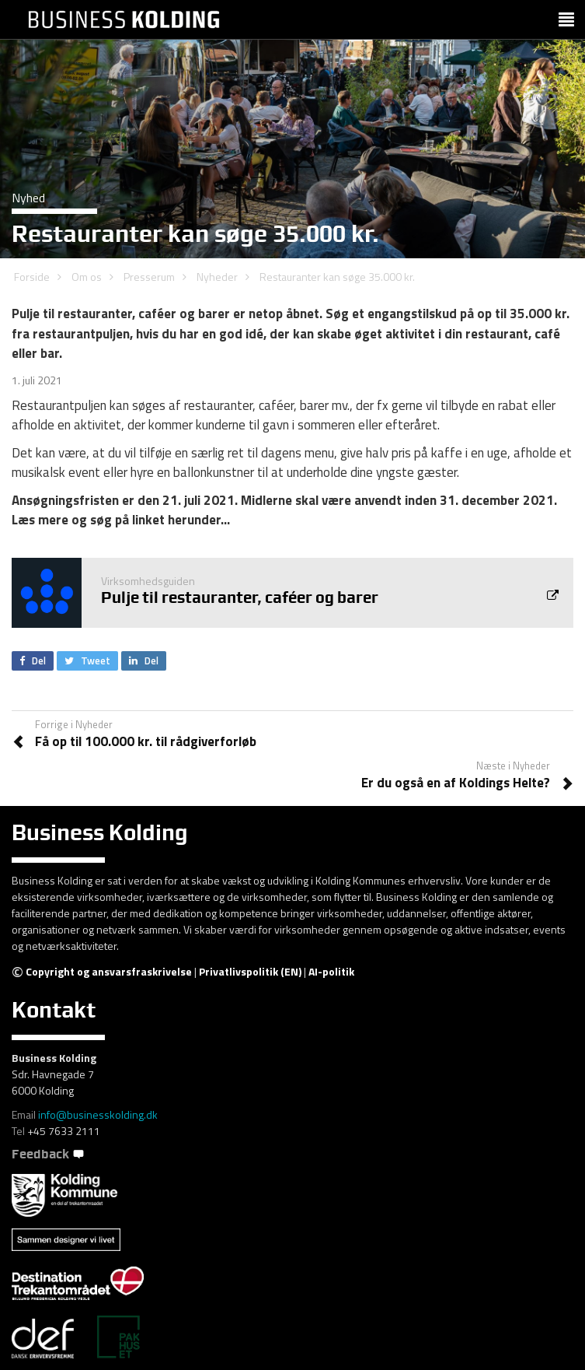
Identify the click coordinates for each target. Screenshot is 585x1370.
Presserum (149, 276)
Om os (86, 276)
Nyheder (217, 276)
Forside (32, 276)
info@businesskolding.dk (98, 1114)
